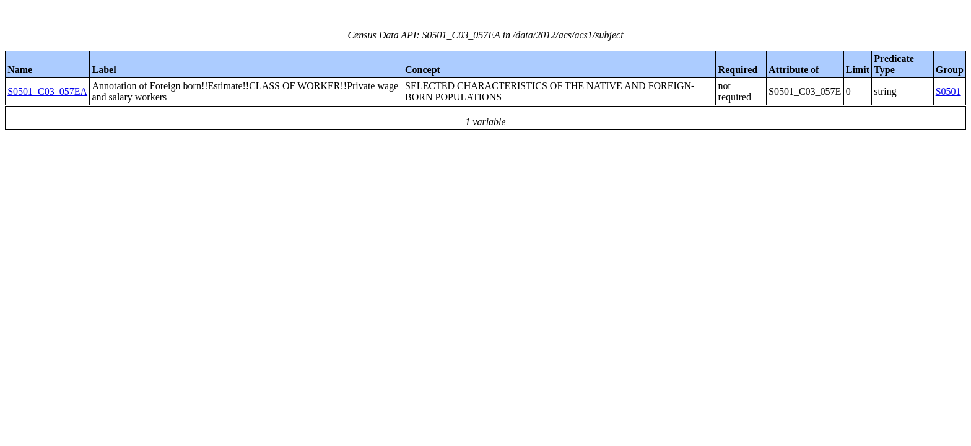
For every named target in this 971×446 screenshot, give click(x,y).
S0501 (948, 91)
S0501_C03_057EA (47, 91)
